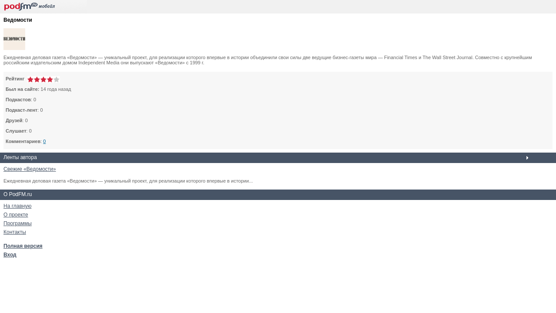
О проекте (15, 215)
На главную (17, 206)
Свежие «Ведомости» (29, 169)
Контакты (14, 232)
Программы (17, 223)
